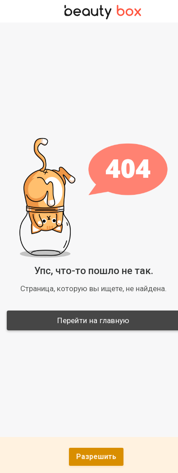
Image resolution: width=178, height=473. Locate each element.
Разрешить (96, 456)
